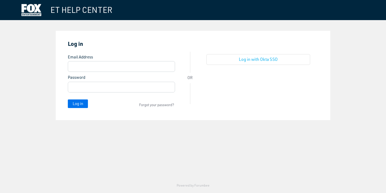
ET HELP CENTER (81, 10)
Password (76, 77)
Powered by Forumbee (193, 185)
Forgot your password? (156, 105)
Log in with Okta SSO (258, 59)
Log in (78, 103)
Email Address (80, 57)
